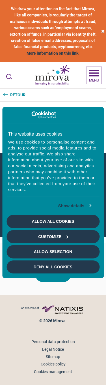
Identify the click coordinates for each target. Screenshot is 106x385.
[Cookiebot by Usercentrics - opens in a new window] (31, 115)
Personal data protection (53, 341)
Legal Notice (53, 349)
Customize (53, 236)
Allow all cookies (53, 221)
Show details (71, 205)
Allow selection (53, 251)
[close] (103, 31)
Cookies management (53, 371)
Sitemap (53, 356)
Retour (17, 95)
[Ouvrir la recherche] (9, 76)
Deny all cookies (53, 267)
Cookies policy (53, 364)
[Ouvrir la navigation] (94, 75)
